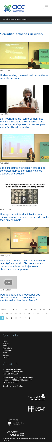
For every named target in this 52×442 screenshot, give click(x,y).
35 (29, 314)
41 (6, 318)
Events (5, 346)
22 (22, 309)
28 (49, 309)
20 (13, 309)
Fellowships (7, 350)
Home (5, 19)
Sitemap (6, 357)
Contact (5, 355)
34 (25, 314)
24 (31, 309)
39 (47, 314)
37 (38, 314)
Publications (7, 348)
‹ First (3, 309)
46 (29, 318)
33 (20, 314)
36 (34, 314)
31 (11, 314)
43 (16, 318)
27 (44, 309)
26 (40, 309)
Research (6, 343)
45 (25, 318)
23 (26, 309)
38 (42, 314)
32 (16, 314)
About (5, 353)
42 (11, 318)
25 (35, 309)
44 (20, 318)
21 (17, 309)
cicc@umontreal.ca (16, 386)
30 (6, 314)
